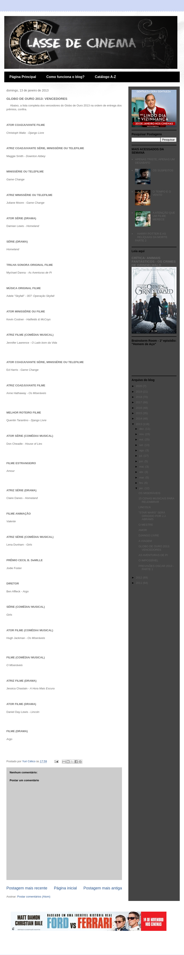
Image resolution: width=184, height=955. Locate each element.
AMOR (142, 530)
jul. (141, 455)
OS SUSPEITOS (163, 170)
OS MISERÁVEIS (149, 493)
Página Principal (22, 77)
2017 (139, 402)
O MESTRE (145, 524)
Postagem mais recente (26, 888)
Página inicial (65, 888)
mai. (142, 466)
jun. (142, 461)
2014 (139, 418)
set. (142, 445)
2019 (139, 391)
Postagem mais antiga (102, 888)
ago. (142, 450)
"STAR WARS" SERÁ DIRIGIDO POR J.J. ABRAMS (152, 516)
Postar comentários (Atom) (33, 896)
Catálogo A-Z (105, 77)
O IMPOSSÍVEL (148, 560)
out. (142, 439)
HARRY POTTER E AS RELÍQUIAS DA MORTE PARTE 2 (151, 237)
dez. (142, 428)
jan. (142, 488)
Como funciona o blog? (65, 77)
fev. (141, 482)
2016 (139, 407)
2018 (139, 397)
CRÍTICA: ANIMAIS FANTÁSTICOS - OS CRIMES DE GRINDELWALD (154, 261)
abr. (142, 472)
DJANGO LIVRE (148, 535)
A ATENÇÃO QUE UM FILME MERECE (164, 216)
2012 (139, 577)
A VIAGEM (145, 541)
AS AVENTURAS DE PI (153, 555)
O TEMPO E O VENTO (162, 193)
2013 (139, 424)
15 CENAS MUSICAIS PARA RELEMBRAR (156, 500)
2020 (139, 386)
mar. (142, 477)
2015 (139, 413)
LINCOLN (144, 507)
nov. (142, 434)
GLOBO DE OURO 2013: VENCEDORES (154, 548)
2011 (139, 582)
